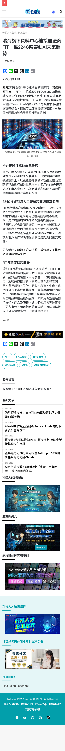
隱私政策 (41, 704)
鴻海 (5, 87)
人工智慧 (22, 356)
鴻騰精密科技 (42, 365)
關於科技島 (11, 704)
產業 (14, 32)
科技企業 (22, 32)
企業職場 (38, 356)
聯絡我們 (27, 704)
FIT (18, 91)
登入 (23, 389)
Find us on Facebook (15, 686)
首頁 (6, 32)
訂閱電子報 (32, 709)
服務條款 (55, 704)
